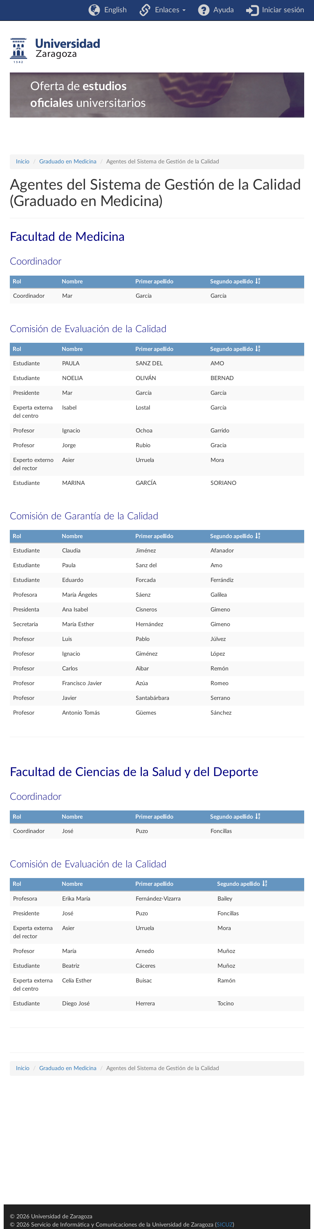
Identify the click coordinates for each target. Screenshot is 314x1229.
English (113, 10)
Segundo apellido (231, 282)
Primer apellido (154, 282)
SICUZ (225, 1225)
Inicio (22, 162)
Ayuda (222, 10)
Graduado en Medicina (67, 162)
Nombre (72, 282)
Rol (17, 282)
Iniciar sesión (281, 10)
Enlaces (168, 10)
